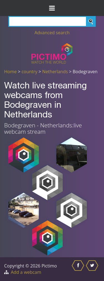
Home (10, 72)
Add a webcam (26, 272)
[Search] (52, 21)
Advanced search (52, 33)
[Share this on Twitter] (93, 269)
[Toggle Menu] (52, 8)
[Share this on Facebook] (79, 269)
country (29, 72)
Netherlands (55, 72)
